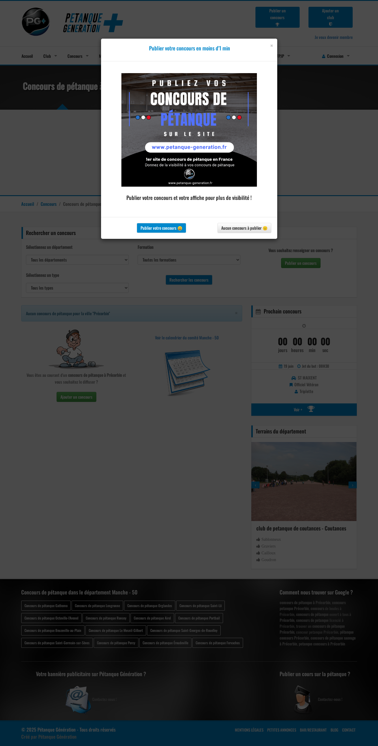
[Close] (271, 45)
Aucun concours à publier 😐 (244, 228)
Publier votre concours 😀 (161, 228)
